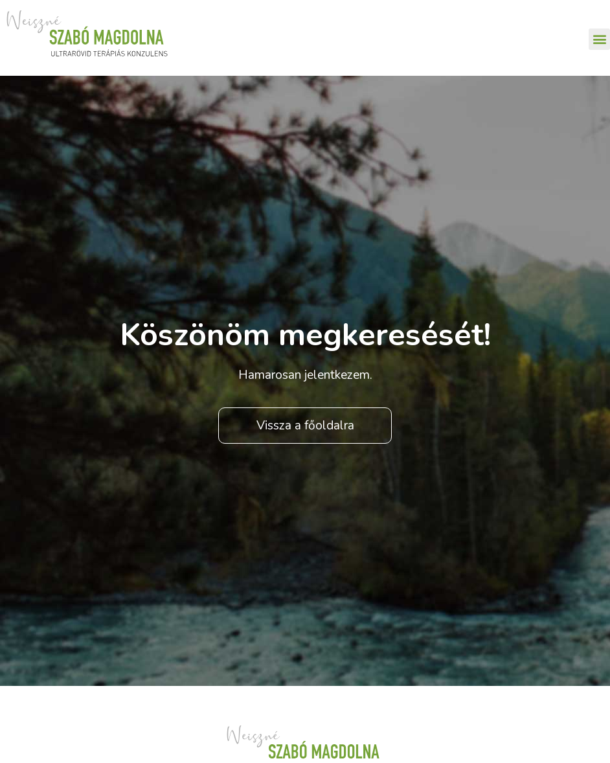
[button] (599, 39)
